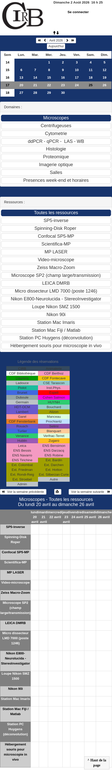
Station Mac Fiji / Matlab (16, 711)
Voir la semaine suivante (90, 492)
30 (63, 93)
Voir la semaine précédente (23, 492)
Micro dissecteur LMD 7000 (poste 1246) (15, 638)
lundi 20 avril (35, 517)
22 (49, 85)
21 (35, 85)
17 (77, 77)
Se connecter (78, 12)
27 (21, 93)
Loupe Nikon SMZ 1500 (15, 676)
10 (77, 70)
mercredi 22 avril (55, 514)
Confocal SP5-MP (15, 552)
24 (77, 85)
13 (21, 77)
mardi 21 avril (43, 517)
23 (63, 85)
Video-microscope (15, 582)
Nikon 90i (15, 689)
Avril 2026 (56, 40)
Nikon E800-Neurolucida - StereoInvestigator (15, 658)
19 (104, 77)
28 (35, 93)
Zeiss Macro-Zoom (15, 592)
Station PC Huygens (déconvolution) (15, 729)
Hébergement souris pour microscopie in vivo (15, 751)
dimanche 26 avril (104, 514)
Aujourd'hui (56, 46)
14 (7, 62)
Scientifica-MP (15, 562)
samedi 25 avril (90, 514)
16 (7, 77)
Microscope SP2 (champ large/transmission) (15, 608)
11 (90, 70)
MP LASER (15, 572)
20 (21, 85)
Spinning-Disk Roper (15, 539)
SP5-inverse (15, 527)
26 (104, 85)
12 (104, 70)
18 (90, 77)
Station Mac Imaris (15, 699)
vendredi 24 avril (77, 514)
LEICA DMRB (15, 623)
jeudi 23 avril (66, 517)
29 (49, 93)
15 (7, 70)
